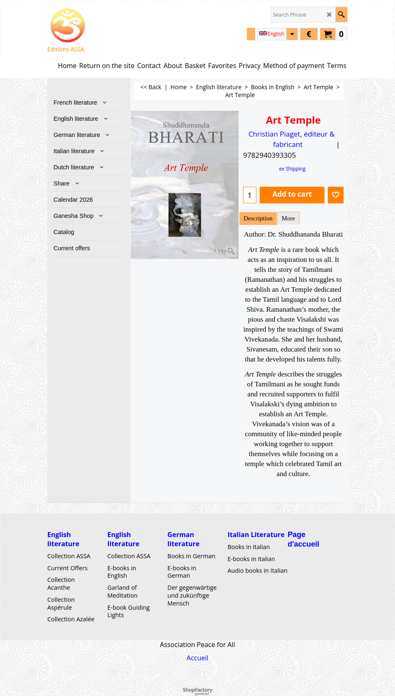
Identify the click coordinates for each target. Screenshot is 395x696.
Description (258, 218)
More (288, 218)
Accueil (197, 657)
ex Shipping (292, 168)
